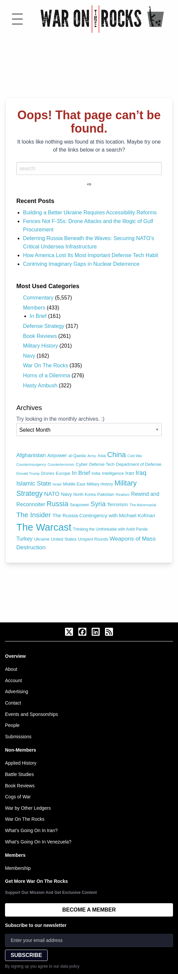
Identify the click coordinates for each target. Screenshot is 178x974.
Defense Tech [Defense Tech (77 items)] (102, 464)
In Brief (38, 316)
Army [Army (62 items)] (91, 456)
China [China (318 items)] (116, 455)
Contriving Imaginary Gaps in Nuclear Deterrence (81, 264)
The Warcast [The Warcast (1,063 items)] (43, 527)
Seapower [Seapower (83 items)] (79, 504)
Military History (40, 346)
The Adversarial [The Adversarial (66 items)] (142, 505)
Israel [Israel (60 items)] (57, 484)
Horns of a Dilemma (46, 375)
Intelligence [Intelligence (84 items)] (113, 473)
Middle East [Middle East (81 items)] (74, 483)
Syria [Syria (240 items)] (98, 504)
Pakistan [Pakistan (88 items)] (105, 494)
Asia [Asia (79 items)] (102, 455)
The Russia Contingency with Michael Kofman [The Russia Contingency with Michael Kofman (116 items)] (103, 515)
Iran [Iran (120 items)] (129, 473)
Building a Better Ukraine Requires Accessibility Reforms (90, 212)
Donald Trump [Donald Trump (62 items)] (28, 473)
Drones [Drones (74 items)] (47, 473)
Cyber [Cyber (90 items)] (82, 464)
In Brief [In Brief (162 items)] (81, 472)
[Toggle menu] (17, 19)
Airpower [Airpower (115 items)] (57, 455)
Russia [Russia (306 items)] (57, 504)
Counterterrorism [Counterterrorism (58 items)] (61, 464)
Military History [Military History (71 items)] (100, 484)
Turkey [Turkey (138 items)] (24, 539)
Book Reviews (40, 336)
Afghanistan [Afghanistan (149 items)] (31, 455)
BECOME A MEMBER (89, 910)
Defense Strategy (43, 326)
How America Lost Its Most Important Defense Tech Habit (90, 255)
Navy (29, 356)
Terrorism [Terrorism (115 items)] (117, 504)
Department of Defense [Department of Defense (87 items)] (138, 464)
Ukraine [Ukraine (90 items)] (41, 539)
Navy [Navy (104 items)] (66, 494)
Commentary (38, 298)
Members (34, 308)
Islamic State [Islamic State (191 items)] (33, 483)
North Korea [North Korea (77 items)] (84, 494)
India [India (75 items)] (95, 473)
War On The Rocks (45, 365)
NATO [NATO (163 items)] (51, 494)
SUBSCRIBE (26, 955)
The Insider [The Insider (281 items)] (33, 515)
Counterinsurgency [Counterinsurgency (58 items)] (31, 464)
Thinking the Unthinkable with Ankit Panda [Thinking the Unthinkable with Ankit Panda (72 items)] (110, 529)
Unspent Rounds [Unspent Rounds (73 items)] (93, 539)
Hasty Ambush (40, 385)
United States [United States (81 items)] (63, 539)
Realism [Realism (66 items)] (123, 495)
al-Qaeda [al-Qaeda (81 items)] (77, 455)
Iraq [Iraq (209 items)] (141, 472)
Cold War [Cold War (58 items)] (134, 456)
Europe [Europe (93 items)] (63, 473)
